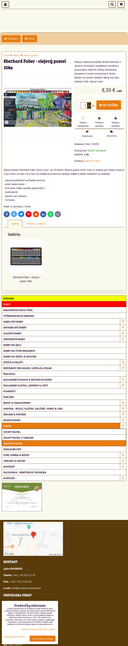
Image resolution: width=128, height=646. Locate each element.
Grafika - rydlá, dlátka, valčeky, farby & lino (64, 408)
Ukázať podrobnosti (14, 636)
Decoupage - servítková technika (24, 472)
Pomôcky (64, 478)
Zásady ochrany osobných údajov (38, 629)
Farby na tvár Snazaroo (19, 350)
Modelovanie (64, 420)
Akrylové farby (64, 321)
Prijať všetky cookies (42, 638)
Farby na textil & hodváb (19, 356)
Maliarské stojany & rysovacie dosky (64, 379)
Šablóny (8, 397)
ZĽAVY (7, 304)
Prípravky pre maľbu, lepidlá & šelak (64, 368)
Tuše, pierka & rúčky (64, 455)
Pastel (64, 426)
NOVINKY (8, 298)
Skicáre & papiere (64, 414)
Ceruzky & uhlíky (64, 460)
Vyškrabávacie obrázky (18, 315)
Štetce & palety (64, 362)
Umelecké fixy (12, 449)
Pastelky (64, 466)
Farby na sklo (12, 345)
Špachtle (9, 373)
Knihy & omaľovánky (64, 402)
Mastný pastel (12, 443)
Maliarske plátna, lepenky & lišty (64, 385)
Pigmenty (9, 391)
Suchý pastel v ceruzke (18, 437)
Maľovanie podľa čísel (18, 310)
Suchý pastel (11, 432)
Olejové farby (64, 333)
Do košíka (108, 105)
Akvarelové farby (64, 327)
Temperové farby (64, 339)
